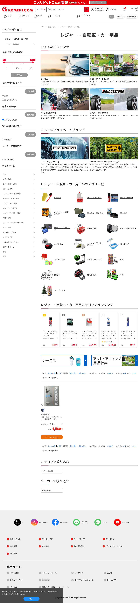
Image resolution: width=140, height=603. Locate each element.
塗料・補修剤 (8, 189)
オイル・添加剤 (47, 471)
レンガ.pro (79, 573)
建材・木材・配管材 (10, 184)
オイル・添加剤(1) (12, 44)
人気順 (59, 373)
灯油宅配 (45, 580)
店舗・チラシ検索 (54, 16)
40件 (124, 373)
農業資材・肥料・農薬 (11, 198)
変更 (111, 17)
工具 (4, 174)
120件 (134, 373)
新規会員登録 (131, 17)
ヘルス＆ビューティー (11, 242)
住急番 (109, 573)
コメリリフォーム (49, 573)
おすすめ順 (52, 373)
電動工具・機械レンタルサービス (55, 587)
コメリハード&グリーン (84, 580)
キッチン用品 (8, 237)
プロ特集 (13, 587)
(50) (112, 342)
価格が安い (73, 373)
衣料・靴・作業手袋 (10, 208)
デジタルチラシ (24, 16)
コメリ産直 (14, 573)
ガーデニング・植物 (10, 203)
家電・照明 (7, 218)
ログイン (120, 17)
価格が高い (82, 373)
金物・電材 (7, 179)
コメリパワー (112, 580)
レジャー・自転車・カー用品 (16, 39)
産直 (4, 256)
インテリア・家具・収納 (11, 213)
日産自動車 (46, 490)
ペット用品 (7, 227)
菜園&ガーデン (16, 580)
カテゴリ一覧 (8, 16)
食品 (4, 252)
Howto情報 (38, 16)
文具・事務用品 (8, 247)
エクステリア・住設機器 (11, 194)
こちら (11, 594)
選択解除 (30, 91)
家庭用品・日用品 (9, 232)
